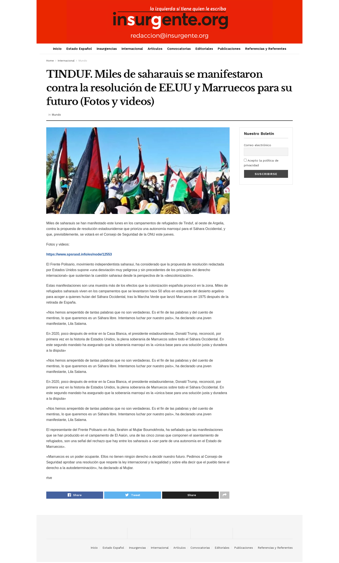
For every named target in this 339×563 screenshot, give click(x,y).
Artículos (155, 49)
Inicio (57, 49)
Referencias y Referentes (265, 49)
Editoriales (204, 49)
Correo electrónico (257, 145)
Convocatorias (179, 49)
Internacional (132, 49)
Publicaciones (229, 49)
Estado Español (79, 49)
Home (50, 60)
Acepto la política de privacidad (261, 163)
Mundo (82, 60)
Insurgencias (107, 49)
